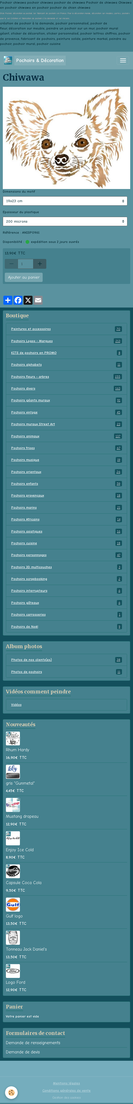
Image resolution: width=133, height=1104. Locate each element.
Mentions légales (66, 1083)
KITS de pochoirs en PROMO (66, 353)
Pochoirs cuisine (66, 543)
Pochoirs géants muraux (66, 400)
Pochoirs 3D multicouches (66, 567)
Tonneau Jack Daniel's (26, 949)
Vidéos (16, 705)
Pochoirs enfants (66, 483)
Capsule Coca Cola (24, 882)
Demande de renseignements (33, 1042)
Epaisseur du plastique (21, 212)
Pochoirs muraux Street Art (66, 424)
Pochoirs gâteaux (66, 603)
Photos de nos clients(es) (66, 660)
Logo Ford (15, 982)
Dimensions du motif (19, 192)
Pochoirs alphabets (66, 364)
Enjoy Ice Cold (20, 849)
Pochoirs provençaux (66, 495)
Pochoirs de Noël (66, 626)
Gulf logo (14, 916)
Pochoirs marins (66, 507)
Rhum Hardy (17, 749)
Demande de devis (23, 1052)
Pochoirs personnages (66, 555)
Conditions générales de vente (66, 1090)
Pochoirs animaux (66, 436)
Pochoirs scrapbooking (66, 579)
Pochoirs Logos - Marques (66, 341)
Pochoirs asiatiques (66, 531)
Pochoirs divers (66, 388)
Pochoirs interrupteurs (66, 590)
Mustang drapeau (22, 816)
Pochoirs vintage (66, 412)
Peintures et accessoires (66, 329)
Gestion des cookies (66, 1098)
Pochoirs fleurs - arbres (66, 376)
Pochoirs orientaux (66, 472)
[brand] (35, 60)
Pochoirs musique (66, 460)
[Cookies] (11, 1092)
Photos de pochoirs (66, 672)
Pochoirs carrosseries (66, 614)
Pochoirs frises (66, 448)
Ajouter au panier (24, 277)
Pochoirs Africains (66, 519)
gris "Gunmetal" (20, 783)
